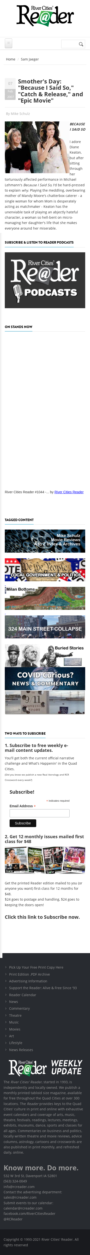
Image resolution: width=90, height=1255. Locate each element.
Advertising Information (28, 981)
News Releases (21, 1049)
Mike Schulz (20, 113)
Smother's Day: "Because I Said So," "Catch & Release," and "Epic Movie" (50, 90)
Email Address (23, 806)
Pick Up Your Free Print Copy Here (36, 967)
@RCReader (13, 1219)
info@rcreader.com (19, 1186)
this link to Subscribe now (47, 917)
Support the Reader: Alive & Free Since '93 (43, 988)
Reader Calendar (22, 995)
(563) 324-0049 (15, 1181)
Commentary (19, 1008)
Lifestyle (15, 1042)
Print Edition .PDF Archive (29, 974)
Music (14, 1022)
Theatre (15, 1015)
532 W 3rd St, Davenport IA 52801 (30, 1175)
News (13, 1001)
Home (10, 59)
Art (11, 1036)
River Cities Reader (69, 492)
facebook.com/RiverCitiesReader (29, 1213)
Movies (14, 1029)
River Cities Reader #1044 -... (27, 492)
